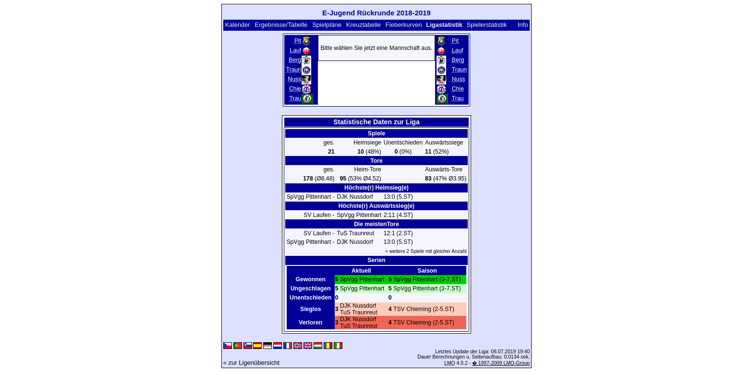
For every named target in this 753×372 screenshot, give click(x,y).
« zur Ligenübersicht (251, 362)
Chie (295, 88)
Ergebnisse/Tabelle (281, 24)
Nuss (294, 79)
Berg (295, 60)
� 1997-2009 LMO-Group (501, 363)
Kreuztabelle (363, 24)
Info (523, 24)
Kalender (237, 24)
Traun (293, 69)
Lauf (295, 50)
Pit (297, 40)
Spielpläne (326, 24)
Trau (296, 98)
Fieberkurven (404, 24)
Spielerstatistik (487, 24)
